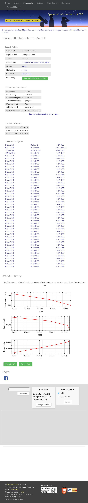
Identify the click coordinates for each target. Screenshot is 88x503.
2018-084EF (27, 74)
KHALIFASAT (61, 148)
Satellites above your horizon (57, 30)
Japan (24, 66)
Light (61, 393)
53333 (24, 70)
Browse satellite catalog (12, 30)
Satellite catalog (33, 20)
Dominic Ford (12, 484)
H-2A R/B (34, 153)
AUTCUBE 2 (10, 153)
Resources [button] (66, 3)
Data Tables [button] (52, 3)
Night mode (64, 397)
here (22, 492)
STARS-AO (60, 150)
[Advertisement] (44, 426)
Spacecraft (18, 20)
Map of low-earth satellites (33, 30)
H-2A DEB (9, 145)
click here (14, 490)
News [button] (7, 3)
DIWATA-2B (35, 150)
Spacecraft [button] (28, 3)
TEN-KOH (9, 150)
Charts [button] (17, 3)
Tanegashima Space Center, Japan (36, 62)
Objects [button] (40, 3)
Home (8, 20)
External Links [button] (13, 7)
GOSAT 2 (34, 145)
